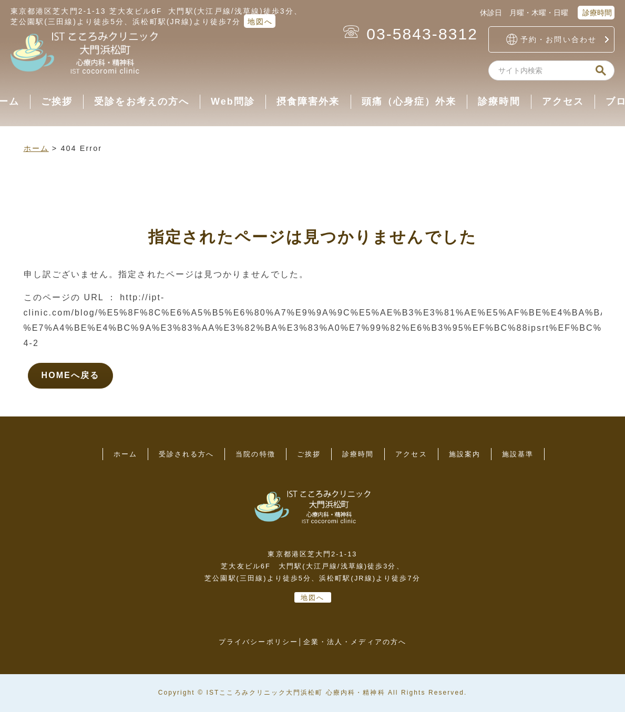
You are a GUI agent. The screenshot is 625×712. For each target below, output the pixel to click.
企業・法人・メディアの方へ (354, 642)
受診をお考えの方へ (141, 101)
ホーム (36, 148)
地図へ (260, 21)
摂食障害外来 (308, 101)
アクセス (563, 101)
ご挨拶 (57, 101)
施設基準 (518, 454)
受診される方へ (186, 454)
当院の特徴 (255, 454)
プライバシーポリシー (258, 642)
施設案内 (464, 454)
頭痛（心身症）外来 (409, 101)
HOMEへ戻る (71, 375)
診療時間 (596, 12)
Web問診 (233, 101)
